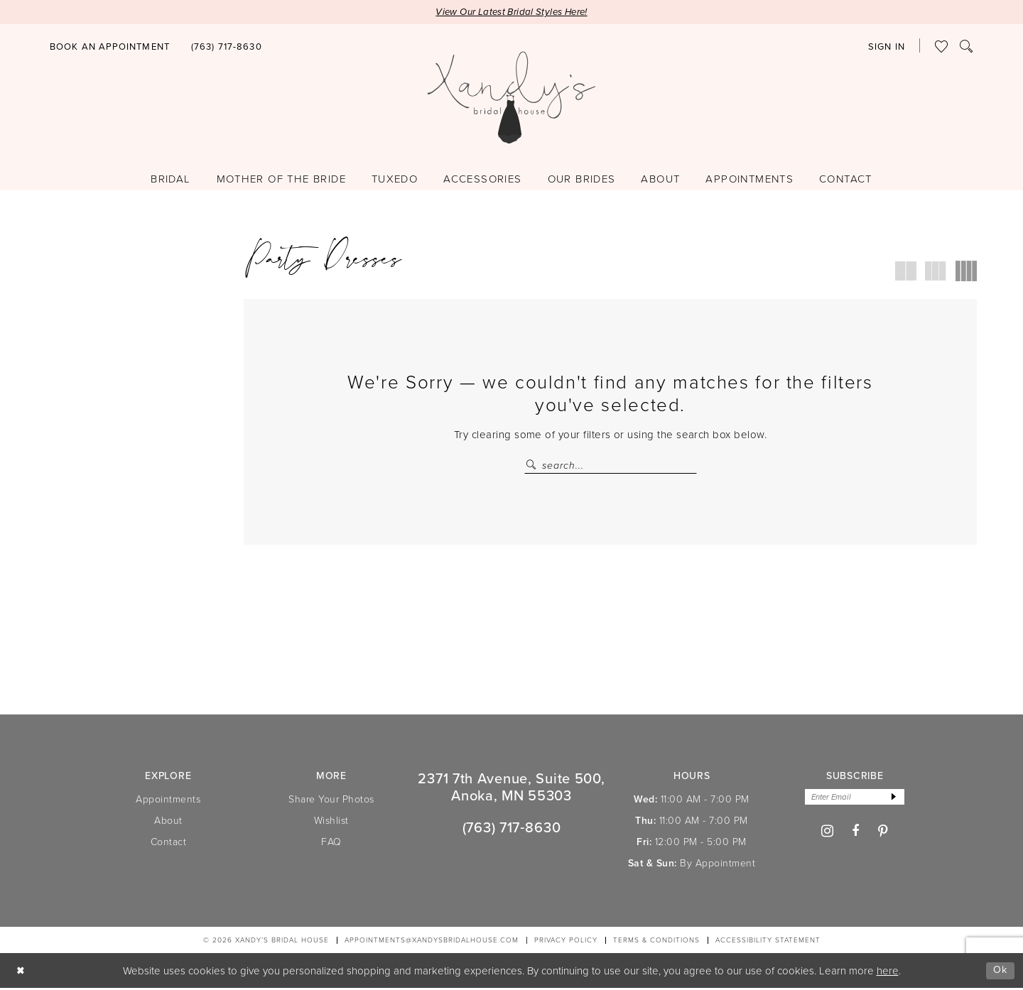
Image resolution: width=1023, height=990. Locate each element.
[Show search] (966, 47)
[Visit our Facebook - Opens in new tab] (856, 833)
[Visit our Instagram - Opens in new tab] (827, 834)
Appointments (168, 800)
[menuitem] (109, 45)
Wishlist (331, 822)
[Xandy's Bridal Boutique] (512, 98)
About (168, 822)
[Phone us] (226, 47)
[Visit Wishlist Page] (941, 47)
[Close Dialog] (21, 972)
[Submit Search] (533, 466)
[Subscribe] (896, 799)
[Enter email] (854, 799)
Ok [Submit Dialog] (999, 971)
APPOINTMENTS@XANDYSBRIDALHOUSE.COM (432, 942)
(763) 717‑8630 (511, 829)
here (888, 972)
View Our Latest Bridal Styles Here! (512, 12)
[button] (886, 47)
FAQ (331, 843)
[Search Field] (610, 466)
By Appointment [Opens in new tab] (717, 864)
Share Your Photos (331, 800)
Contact (169, 843)
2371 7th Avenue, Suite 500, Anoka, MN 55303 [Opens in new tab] (511, 788)
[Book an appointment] (109, 47)
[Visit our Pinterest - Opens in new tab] (883, 833)
